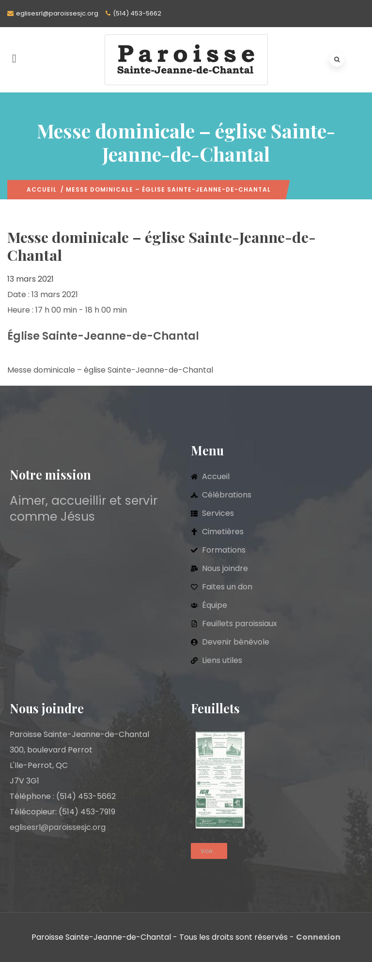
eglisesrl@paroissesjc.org (57, 13)
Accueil (42, 189)
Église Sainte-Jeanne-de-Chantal (103, 336)
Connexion (318, 937)
